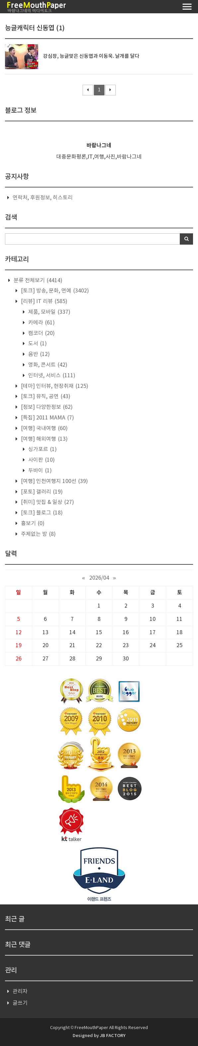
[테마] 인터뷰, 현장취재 (54, 386)
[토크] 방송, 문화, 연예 (54, 291)
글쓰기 (20, 1003)
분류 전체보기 (37, 281)
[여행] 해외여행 (44, 439)
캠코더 (41, 333)
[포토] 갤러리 (41, 492)
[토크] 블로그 (41, 513)
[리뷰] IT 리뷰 (43, 301)
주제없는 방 (38, 534)
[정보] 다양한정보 (46, 407)
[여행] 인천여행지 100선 (54, 481)
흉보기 (32, 523)
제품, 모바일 (48, 312)
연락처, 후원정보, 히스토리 (43, 198)
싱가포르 (42, 449)
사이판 (41, 460)
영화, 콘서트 (47, 365)
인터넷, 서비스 (51, 376)
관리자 (20, 991)
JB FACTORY (112, 1035)
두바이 (39, 471)
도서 (37, 344)
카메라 (41, 323)
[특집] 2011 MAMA (47, 418)
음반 (38, 354)
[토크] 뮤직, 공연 (45, 397)
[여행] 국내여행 (44, 428)
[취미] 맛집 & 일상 (47, 502)
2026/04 (99, 578)
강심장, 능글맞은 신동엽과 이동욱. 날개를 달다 (91, 56)
